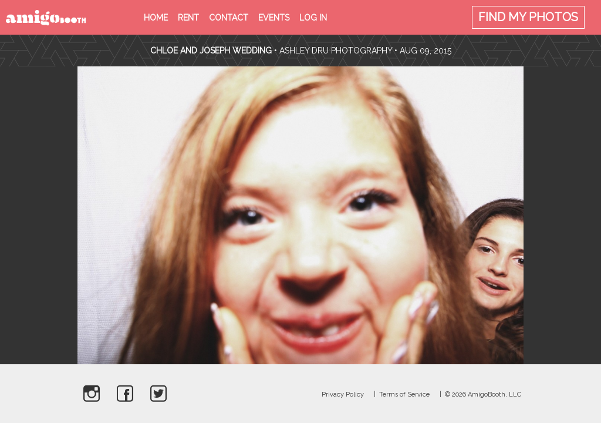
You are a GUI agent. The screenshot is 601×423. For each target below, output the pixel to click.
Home (156, 17)
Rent (188, 17)
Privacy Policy (343, 394)
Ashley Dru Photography (335, 50)
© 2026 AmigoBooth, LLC (483, 394)
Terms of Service (404, 394)
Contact (228, 17)
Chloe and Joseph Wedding (211, 50)
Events (273, 17)
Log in (313, 17)
